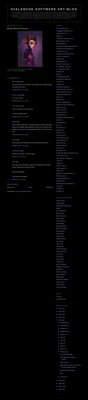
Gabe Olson (60, 236)
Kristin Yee (59, 261)
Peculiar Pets (60, 115)
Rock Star (59, 127)
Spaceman (59, 143)
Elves (58, 74)
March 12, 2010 (19, 179)
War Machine (60, 176)
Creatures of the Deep (63, 54)
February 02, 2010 (20, 90)
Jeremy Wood (60, 251)
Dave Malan (60, 223)
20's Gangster (60, 28)
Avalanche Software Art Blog (44, 9)
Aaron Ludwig (16, 95)
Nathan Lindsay (61, 272)
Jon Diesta (59, 256)
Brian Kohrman (61, 216)
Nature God (60, 110)
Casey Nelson (60, 221)
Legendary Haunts (62, 94)
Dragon (58, 71)
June (62, 340)
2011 (60, 317)
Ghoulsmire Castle (62, 79)
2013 (60, 311)
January (63, 377)
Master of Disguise (62, 102)
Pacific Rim (60, 112)
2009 (60, 380)
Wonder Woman (61, 178)
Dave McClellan (61, 226)
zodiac (58, 186)
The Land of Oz (61, 155)
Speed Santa (60, 145)
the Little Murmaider (66, 354)
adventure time (61, 33)
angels (58, 36)
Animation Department (63, 206)
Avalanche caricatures (63, 38)
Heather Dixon (61, 239)
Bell (61, 373)
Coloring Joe (60, 51)
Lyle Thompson (61, 264)
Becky (14, 122)
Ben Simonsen (61, 211)
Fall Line (59, 296)
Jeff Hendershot (61, 249)
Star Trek (59, 148)
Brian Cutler (60, 213)
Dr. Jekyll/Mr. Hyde (62, 66)
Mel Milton (59, 269)
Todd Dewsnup (61, 287)
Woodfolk (59, 181)
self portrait (60, 135)
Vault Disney (60, 168)
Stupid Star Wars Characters (65, 153)
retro (57, 125)
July (61, 337)
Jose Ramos (16, 151)
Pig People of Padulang (64, 117)
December (63, 323)
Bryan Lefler (60, 218)
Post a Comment (12, 184)
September (64, 331)
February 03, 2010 (20, 134)
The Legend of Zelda (63, 158)
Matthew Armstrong (62, 267)
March (62, 349)
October (63, 328)
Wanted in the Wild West (64, 173)
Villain (58, 171)
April (62, 346)
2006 (60, 389)
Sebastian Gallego (62, 279)
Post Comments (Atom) (23, 191)
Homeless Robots (62, 87)
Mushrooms (60, 107)
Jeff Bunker (60, 246)
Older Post (49, 187)
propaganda (60, 122)
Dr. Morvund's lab (62, 69)
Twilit (58, 163)
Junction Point (61, 299)
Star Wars (59, 150)
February (63, 352)
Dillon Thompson (61, 228)
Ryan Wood (60, 277)
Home (30, 187)
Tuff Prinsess (64, 362)
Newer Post (11, 187)
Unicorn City (60, 166)
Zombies (59, 191)
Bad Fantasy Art (61, 41)
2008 (60, 383)
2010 (60, 320)
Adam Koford (60, 200)
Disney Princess (19, 70)
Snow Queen (60, 140)
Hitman (58, 82)
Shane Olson (60, 284)
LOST (58, 97)
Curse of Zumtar (61, 56)
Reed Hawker (60, 274)
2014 (60, 308)
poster (58, 120)
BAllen (58, 208)
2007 (60, 386)
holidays (59, 84)
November (63, 325)
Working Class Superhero (64, 183)
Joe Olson (59, 254)
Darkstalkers (60, 61)
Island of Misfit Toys (62, 92)
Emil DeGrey (60, 231)
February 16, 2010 (20, 146)
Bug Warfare (60, 43)
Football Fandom (61, 77)
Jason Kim (59, 244)
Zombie (58, 188)
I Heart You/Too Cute (63, 89)
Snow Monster (61, 138)
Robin (14, 140)
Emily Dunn (60, 234)
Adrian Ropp (60, 203)
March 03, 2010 (19, 157)
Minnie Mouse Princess (67, 370)
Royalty (58, 130)
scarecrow (59, 132)
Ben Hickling (16, 81)
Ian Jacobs (59, 241)
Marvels (58, 99)
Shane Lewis (60, 282)
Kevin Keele (60, 259)
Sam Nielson (16, 106)
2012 (60, 314)
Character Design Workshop (65, 46)
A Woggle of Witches (63, 31)
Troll (57, 160)
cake (13, 162)
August (62, 334)
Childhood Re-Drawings (64, 49)
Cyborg (58, 59)
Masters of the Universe (64, 105)
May (61, 343)
